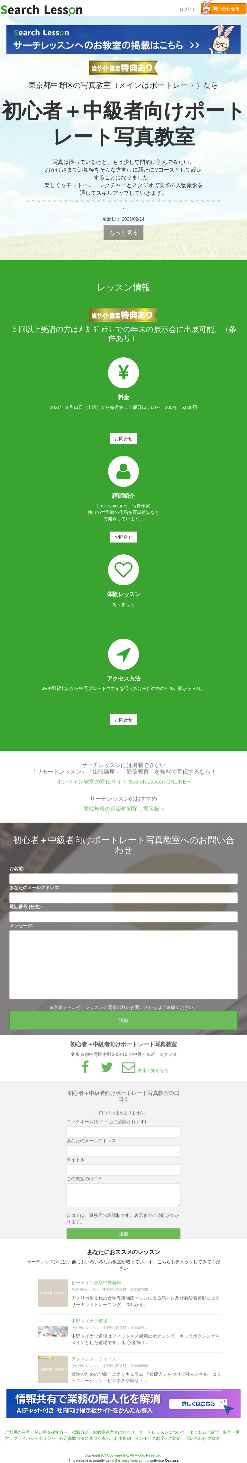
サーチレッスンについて (162, 1432)
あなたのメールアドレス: (34, 890)
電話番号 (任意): (25, 909)
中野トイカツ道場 (89, 1323)
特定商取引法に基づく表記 (84, 1438)
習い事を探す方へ (51, 1432)
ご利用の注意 (17, 1432)
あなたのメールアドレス (91, 1143)
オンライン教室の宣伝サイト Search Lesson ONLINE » (123, 785)
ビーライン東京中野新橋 (96, 1285)
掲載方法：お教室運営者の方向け (103, 1432)
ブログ (213, 1438)
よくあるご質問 (204, 1432)
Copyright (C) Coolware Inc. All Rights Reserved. (123, 1455)
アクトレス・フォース (93, 1361)
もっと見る (123, 233)
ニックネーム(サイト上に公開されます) (106, 1124)
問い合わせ (196, 1438)
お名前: (16, 871)
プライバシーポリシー (34, 1438)
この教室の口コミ (85, 1181)
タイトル (76, 1162)
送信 (123, 1022)
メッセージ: (21, 928)
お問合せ (123, 438)
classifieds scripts (135, 1460)
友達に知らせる (144, 1073)
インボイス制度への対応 (158, 1438)
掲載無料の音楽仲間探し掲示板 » (123, 812)
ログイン (187, 8)
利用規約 (122, 1438)
